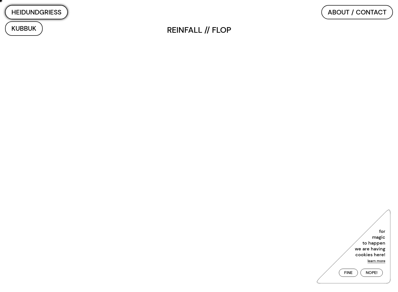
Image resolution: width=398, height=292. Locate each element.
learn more (376, 261)
